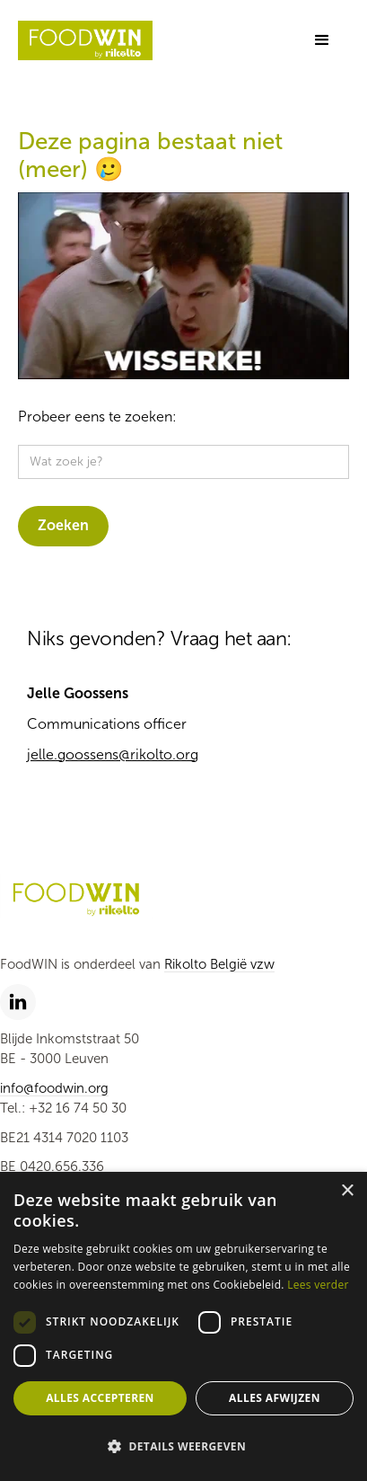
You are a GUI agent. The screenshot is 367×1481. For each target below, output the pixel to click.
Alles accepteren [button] (100, 1398)
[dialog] (183, 1326)
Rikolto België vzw (219, 964)
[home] (85, 41)
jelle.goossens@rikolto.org (112, 754)
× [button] (347, 1191)
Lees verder (318, 1284)
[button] (322, 40)
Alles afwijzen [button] (274, 1398)
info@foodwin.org (54, 1088)
